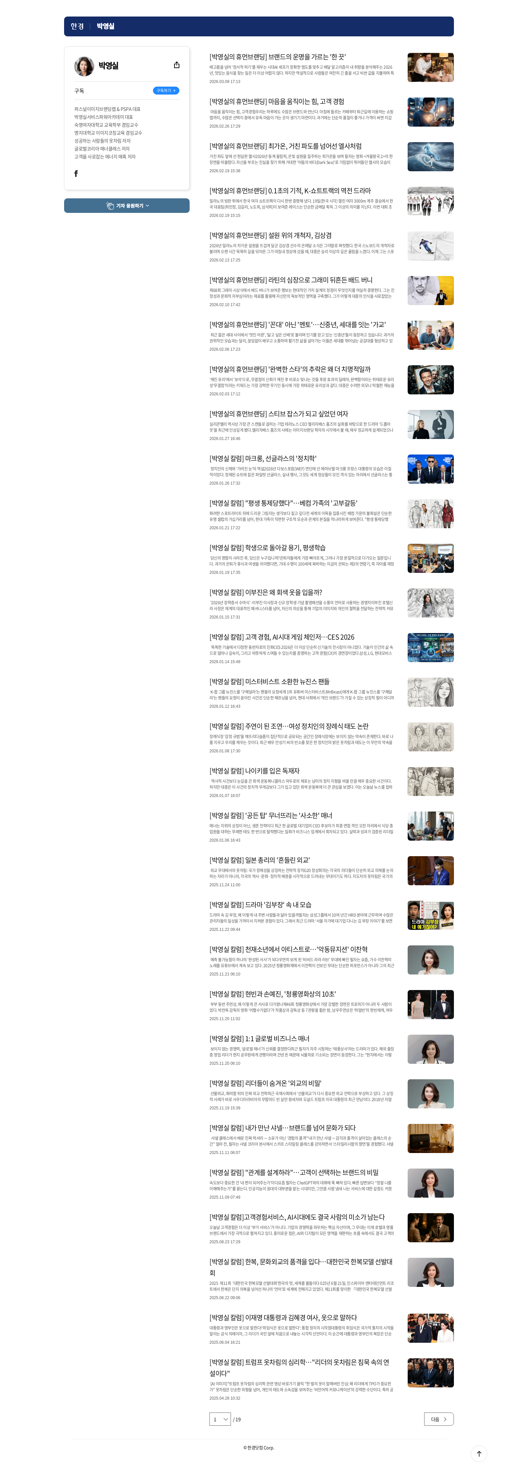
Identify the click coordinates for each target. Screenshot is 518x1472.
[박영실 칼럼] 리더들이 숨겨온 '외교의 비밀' (265, 1083)
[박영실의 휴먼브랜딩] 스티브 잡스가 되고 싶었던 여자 (278, 413)
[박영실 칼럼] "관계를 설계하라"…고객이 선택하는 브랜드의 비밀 (293, 1172)
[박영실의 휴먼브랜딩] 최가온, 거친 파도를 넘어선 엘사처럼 (285, 146)
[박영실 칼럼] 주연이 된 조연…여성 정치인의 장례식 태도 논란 (289, 726)
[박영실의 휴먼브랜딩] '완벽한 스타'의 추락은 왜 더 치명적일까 (289, 369)
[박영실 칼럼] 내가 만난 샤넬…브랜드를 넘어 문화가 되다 (282, 1128)
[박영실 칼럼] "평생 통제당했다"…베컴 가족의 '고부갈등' (283, 503)
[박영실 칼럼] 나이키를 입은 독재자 (254, 771)
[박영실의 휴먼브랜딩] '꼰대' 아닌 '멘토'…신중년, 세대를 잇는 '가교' (297, 324)
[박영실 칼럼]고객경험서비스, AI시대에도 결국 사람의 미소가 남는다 (297, 1217)
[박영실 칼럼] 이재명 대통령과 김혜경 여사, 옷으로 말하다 (283, 1317)
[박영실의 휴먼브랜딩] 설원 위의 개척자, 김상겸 (270, 235)
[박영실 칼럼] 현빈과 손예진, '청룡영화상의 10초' (272, 994)
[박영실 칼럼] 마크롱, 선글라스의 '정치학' (262, 458)
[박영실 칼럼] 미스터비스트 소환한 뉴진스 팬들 (269, 681)
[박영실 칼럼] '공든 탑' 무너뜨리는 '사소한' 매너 (270, 815)
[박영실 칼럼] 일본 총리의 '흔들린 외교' (259, 860)
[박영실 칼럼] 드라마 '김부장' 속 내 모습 (260, 904)
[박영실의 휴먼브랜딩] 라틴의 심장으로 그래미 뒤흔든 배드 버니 (291, 280)
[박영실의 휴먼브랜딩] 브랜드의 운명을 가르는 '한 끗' (277, 56)
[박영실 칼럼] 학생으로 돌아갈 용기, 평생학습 (267, 547)
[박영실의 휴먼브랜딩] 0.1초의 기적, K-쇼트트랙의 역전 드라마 (290, 190)
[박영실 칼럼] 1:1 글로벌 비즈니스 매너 (259, 1038)
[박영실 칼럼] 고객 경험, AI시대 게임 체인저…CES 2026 (281, 637)
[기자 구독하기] (166, 91)
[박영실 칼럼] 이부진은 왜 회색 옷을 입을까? (265, 592)
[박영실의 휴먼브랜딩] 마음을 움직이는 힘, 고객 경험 (276, 101)
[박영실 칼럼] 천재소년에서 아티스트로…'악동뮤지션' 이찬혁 (288, 949)
